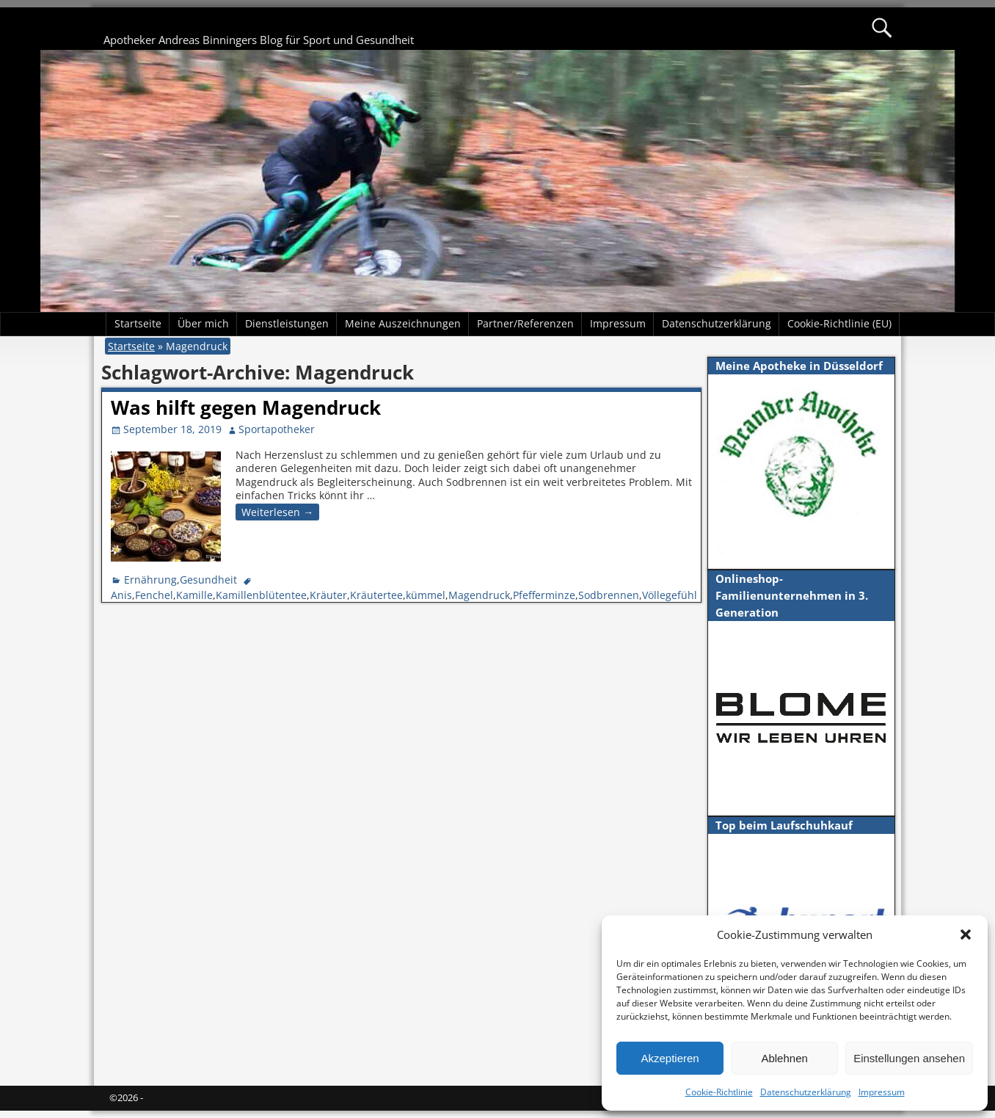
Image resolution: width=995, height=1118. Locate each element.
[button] (965, 934)
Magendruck (479, 595)
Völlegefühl (669, 595)
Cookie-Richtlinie (719, 1092)
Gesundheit (208, 580)
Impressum (882, 1092)
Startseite (137, 323)
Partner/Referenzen (525, 323)
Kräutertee (376, 595)
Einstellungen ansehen (909, 1058)
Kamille (194, 595)
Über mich (203, 323)
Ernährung (150, 580)
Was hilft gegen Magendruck (246, 407)
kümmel (425, 595)
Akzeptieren (670, 1058)
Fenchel (154, 595)
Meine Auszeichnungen (403, 323)
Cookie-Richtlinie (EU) (839, 323)
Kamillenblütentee (261, 595)
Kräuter (328, 595)
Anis (121, 595)
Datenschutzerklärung (805, 1092)
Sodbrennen (608, 595)
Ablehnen (784, 1058)
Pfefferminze (544, 595)
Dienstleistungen (287, 323)
